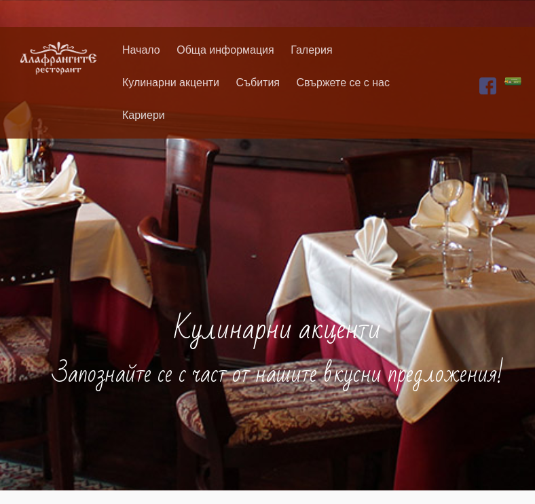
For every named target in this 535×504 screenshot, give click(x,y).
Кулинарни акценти (170, 82)
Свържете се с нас (343, 82)
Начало (141, 50)
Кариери (143, 115)
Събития (258, 82)
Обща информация (225, 50)
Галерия (311, 50)
